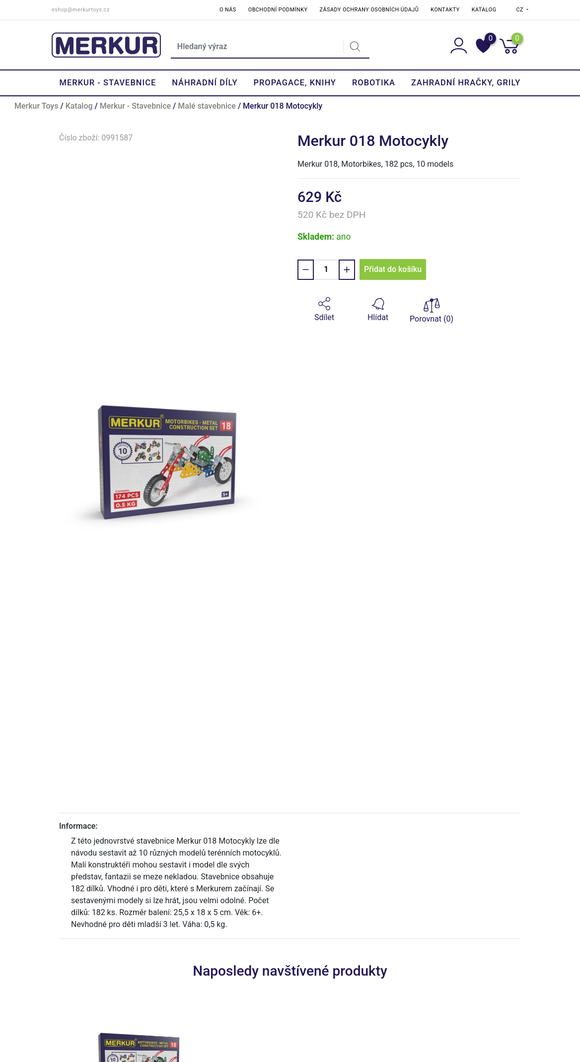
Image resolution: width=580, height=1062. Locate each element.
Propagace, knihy (294, 82)
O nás (227, 9)
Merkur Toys (36, 106)
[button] (324, 310)
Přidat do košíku (393, 269)
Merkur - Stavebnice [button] (108, 82)
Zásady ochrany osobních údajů (369, 9)
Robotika (373, 82)
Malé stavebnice (207, 106)
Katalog (484, 9)
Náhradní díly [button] (204, 82)
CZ (520, 9)
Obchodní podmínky (278, 9)
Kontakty (445, 9)
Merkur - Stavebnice (135, 106)
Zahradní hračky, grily (465, 82)
